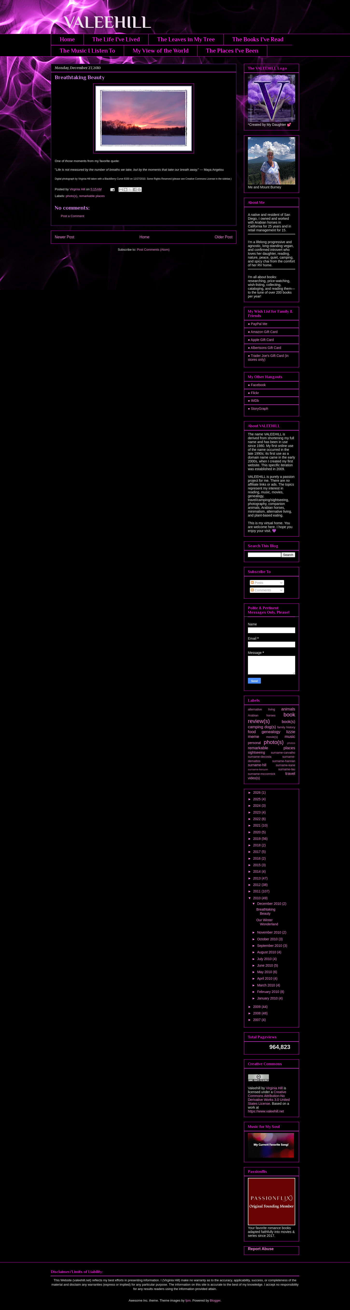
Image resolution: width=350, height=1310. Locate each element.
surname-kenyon (258, 769)
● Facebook (257, 385)
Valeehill (254, 1088)
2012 (257, 885)
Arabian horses (261, 715)
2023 (257, 812)
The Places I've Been (232, 50)
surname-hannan (283, 761)
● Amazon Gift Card (263, 332)
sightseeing (256, 752)
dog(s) (270, 727)
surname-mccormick (261, 774)
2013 (257, 878)
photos (291, 743)
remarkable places (92, 196)
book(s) (288, 721)
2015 (257, 865)
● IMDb (253, 401)
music (290, 736)
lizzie (290, 731)
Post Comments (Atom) (153, 249)
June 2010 (265, 965)
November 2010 (269, 932)
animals (288, 709)
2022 (257, 819)
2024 (257, 805)
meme (253, 736)
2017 (257, 852)
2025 (257, 799)
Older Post (223, 237)
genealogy (271, 731)
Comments (261, 590)
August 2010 (267, 952)
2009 (257, 1007)
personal (254, 743)
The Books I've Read (257, 39)
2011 (257, 891)
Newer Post (64, 237)
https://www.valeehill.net (266, 1111)
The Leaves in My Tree (186, 39)
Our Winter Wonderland (267, 922)
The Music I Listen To (87, 50)
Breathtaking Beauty (265, 911)
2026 (257, 792)
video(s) (254, 778)
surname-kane (285, 765)
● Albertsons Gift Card (264, 348)
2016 (257, 858)
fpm (188, 1300)
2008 (257, 1013)
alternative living (261, 709)
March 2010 (266, 985)
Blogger (215, 1300)
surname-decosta (259, 756)
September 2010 (270, 946)
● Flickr (253, 393)
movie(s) (272, 737)
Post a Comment (72, 216)
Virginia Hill (274, 1088)
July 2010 (265, 959)
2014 (257, 871)
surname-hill (257, 765)
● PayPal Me (257, 324)
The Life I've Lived (116, 39)
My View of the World (161, 50)
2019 (257, 839)
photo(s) (71, 196)
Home (67, 39)
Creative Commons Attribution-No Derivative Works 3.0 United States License (269, 1097)
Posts (257, 583)
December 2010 (269, 904)
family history (286, 727)
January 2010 (268, 998)
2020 (257, 832)
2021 (257, 825)
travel (290, 773)
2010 (257, 898)
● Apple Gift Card (261, 340)
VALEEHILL (101, 22)
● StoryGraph (258, 409)
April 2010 (265, 978)
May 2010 (265, 972)
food (252, 731)
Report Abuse (261, 1248)
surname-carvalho (283, 752)
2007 (257, 1020)
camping (255, 727)
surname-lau (286, 769)
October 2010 (268, 939)
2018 (257, 845)
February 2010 (268, 992)
